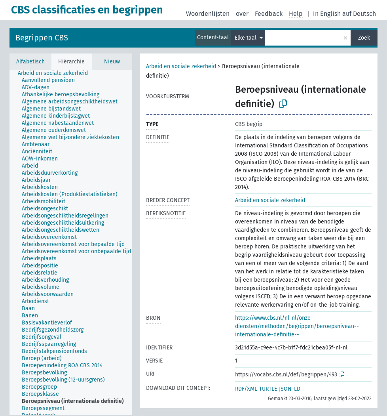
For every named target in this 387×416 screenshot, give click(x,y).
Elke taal (246, 37)
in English (327, 13)
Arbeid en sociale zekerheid (181, 66)
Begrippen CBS (41, 37)
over (242, 13)
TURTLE (268, 388)
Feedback (269, 13)
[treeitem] (56, 73)
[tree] (70, 242)
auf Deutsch (359, 13)
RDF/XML (246, 388)
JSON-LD (289, 388)
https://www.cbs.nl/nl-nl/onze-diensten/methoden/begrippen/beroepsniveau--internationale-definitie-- (297, 326)
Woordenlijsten (208, 13)
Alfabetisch (30, 61)
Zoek (364, 37)
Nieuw (112, 61)
